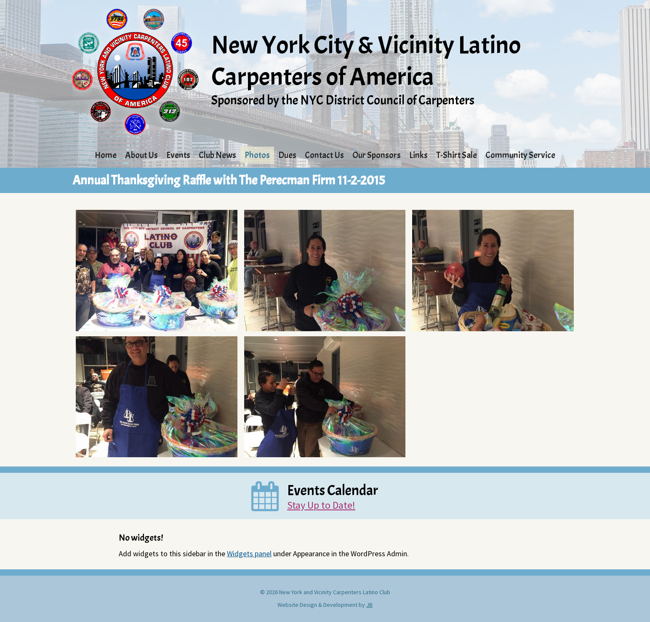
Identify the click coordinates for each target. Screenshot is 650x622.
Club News (217, 155)
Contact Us (324, 155)
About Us (141, 155)
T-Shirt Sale (456, 155)
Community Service (520, 155)
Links (418, 155)
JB (369, 605)
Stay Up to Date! (321, 505)
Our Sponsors (376, 155)
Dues (287, 155)
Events (178, 155)
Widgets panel (249, 553)
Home (106, 155)
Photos (257, 155)
